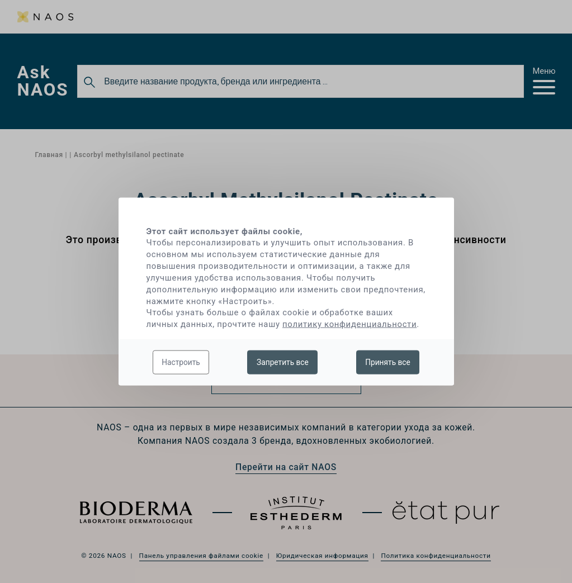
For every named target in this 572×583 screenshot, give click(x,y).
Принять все (387, 361)
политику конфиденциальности (349, 324)
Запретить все (283, 361)
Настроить (181, 361)
